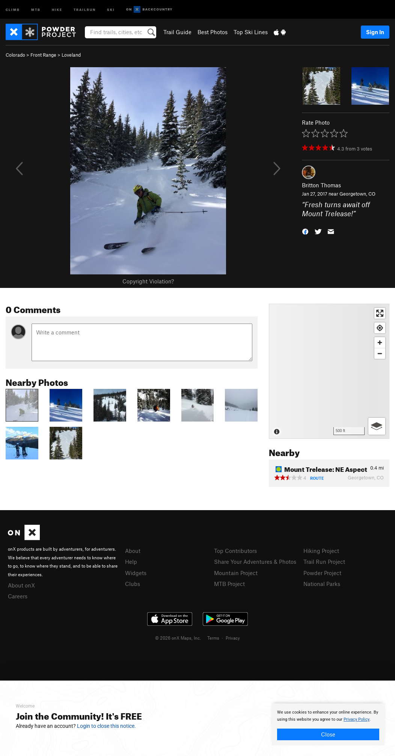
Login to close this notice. (106, 726)
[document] (328, 724)
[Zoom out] (379, 353)
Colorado (15, 55)
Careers (17, 596)
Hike (57, 9)
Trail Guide (177, 32)
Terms (213, 637)
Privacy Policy (356, 719)
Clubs (132, 583)
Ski (111, 9)
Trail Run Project (324, 561)
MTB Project (229, 583)
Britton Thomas (321, 185)
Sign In (375, 32)
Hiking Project (321, 550)
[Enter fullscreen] (379, 313)
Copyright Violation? (148, 281)
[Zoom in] (379, 342)
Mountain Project (236, 572)
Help (131, 561)
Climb (13, 9)
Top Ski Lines (251, 32)
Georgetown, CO (357, 194)
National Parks (321, 583)
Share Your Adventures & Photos (255, 561)
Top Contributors (235, 550)
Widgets (135, 572)
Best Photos (213, 32)
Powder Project (322, 572)
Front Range (43, 55)
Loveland (71, 55)
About (132, 550)
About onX (21, 585)
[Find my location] (379, 327)
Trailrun (85, 9)
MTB (36, 9)
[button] (305, 231)
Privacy (233, 637)
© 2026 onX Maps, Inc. (178, 637)
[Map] (329, 371)
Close (328, 734)
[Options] (376, 426)
